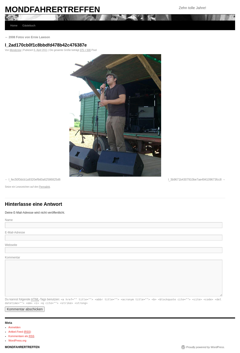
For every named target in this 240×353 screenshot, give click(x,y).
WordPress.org (17, 340)
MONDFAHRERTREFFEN (52, 9)
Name (9, 220)
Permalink (44, 186)
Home (13, 25)
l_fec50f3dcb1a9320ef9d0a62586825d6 (34, 179)
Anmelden (14, 327)
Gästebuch (28, 25)
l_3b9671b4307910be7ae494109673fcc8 (194, 179)
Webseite (11, 245)
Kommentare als (21, 336)
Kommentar (12, 257)
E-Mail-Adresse (15, 232)
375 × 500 (85, 50)
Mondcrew (15, 50)
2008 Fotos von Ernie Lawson (27, 37)
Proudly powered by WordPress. (205, 347)
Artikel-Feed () (19, 331)
